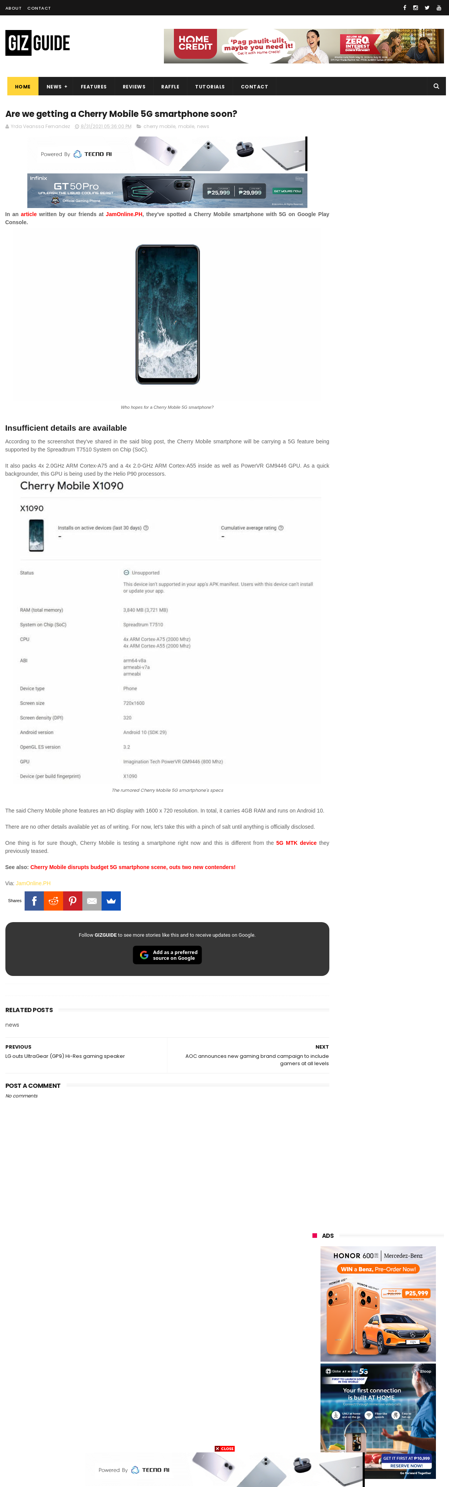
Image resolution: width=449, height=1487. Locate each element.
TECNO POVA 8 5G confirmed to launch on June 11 (397, 748)
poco (314, 1352)
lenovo (316, 1324)
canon (356, 1367)
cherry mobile (159, 127)
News (52, 86)
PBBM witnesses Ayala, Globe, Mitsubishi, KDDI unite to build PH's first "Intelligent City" (394, 642)
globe (314, 1310)
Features (92, 86)
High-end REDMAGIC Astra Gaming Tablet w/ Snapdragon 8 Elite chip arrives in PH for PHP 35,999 (397, 681)
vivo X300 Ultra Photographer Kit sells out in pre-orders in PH (396, 818)
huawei (316, 1267)
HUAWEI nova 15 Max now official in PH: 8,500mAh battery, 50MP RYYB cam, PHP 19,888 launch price (398, 977)
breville (353, 1438)
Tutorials (208, 86)
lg (395, 1310)
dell (388, 1395)
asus (399, 1295)
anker (365, 1409)
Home (21, 86)
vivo (401, 1281)
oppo (314, 1281)
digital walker (323, 1381)
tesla (314, 1438)
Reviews (132, 86)
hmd (355, 1423)
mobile (186, 127)
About (13, 8)
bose (391, 1438)
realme (316, 1295)
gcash (389, 1338)
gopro (393, 1423)
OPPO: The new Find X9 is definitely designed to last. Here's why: (369, 399)
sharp (397, 1352)
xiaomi (359, 1281)
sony (401, 1324)
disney (316, 1423)
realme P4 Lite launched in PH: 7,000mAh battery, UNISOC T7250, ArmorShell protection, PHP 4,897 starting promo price (396, 896)
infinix (357, 1310)
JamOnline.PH (33, 872)
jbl (354, 1395)
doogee (374, 1381)
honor (361, 1295)
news (203, 127)
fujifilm (355, 1352)
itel (393, 1367)
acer (313, 1338)
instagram (320, 1409)
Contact (39, 8)
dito (350, 1338)
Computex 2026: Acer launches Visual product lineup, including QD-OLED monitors (397, 717)
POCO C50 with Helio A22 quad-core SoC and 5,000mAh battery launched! (398, 787)
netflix (315, 1367)
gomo (405, 1409)
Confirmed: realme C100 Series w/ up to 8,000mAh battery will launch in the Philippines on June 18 (398, 936)
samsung (368, 1267)
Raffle (168, 86)
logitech (317, 1395)
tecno (359, 1324)
